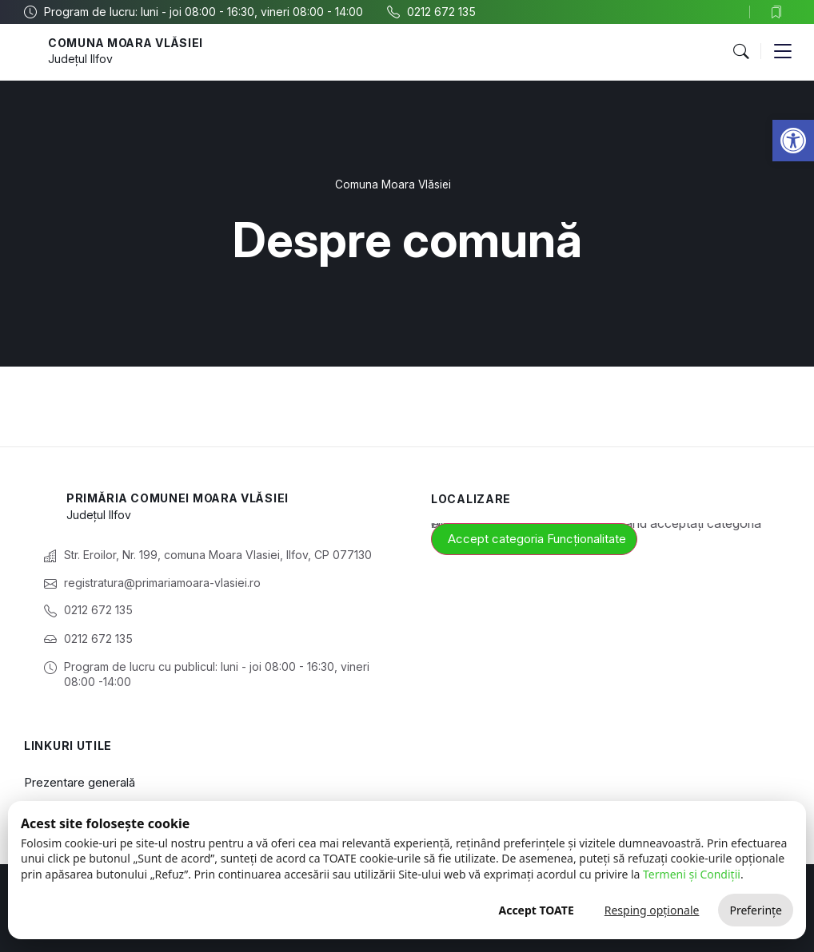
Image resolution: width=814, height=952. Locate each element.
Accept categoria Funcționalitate (537, 538)
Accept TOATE (535, 910)
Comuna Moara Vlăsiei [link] (127, 43)
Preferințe (755, 910)
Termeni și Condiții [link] (691, 874)
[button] (740, 52)
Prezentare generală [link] (79, 782)
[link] (793, 140)
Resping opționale (652, 910)
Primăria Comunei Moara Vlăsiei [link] (179, 498)
